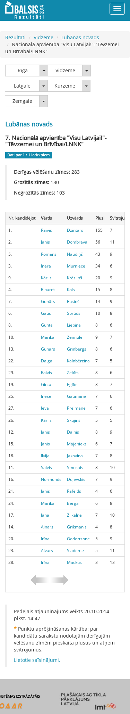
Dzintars (75, 230)
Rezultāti (15, 37)
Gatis (46, 313)
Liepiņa (74, 325)
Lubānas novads (80, 37)
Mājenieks (77, 444)
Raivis (46, 230)
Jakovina (75, 456)
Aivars (47, 550)
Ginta (46, 384)
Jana (45, 515)
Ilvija (45, 456)
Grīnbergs (76, 349)
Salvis (46, 467)
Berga (73, 503)
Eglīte (72, 384)
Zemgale (22, 101)
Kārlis (46, 278)
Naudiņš (75, 254)
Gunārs (48, 301)
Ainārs (47, 527)
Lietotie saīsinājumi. (37, 660)
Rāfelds (74, 491)
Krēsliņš (74, 278)
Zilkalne (74, 515)
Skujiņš (73, 420)
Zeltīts (73, 373)
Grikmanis (77, 527)
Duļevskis (76, 479)
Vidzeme (43, 37)
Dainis (73, 432)
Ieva (45, 408)
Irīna (45, 539)
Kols (71, 290)
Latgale (22, 85)
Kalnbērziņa (78, 361)
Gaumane (76, 396)
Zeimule (75, 337)
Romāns (49, 254)
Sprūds (73, 313)
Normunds (51, 479)
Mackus (74, 562)
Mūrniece (76, 266)
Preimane (76, 408)
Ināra (46, 266)
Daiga (46, 361)
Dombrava (77, 242)
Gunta (47, 325)
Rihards (48, 290)
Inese (46, 396)
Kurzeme (64, 85)
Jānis (45, 242)
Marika (47, 337)
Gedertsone (78, 539)
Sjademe (75, 550)
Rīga (23, 70)
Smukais (75, 467)
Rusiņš (73, 301)
